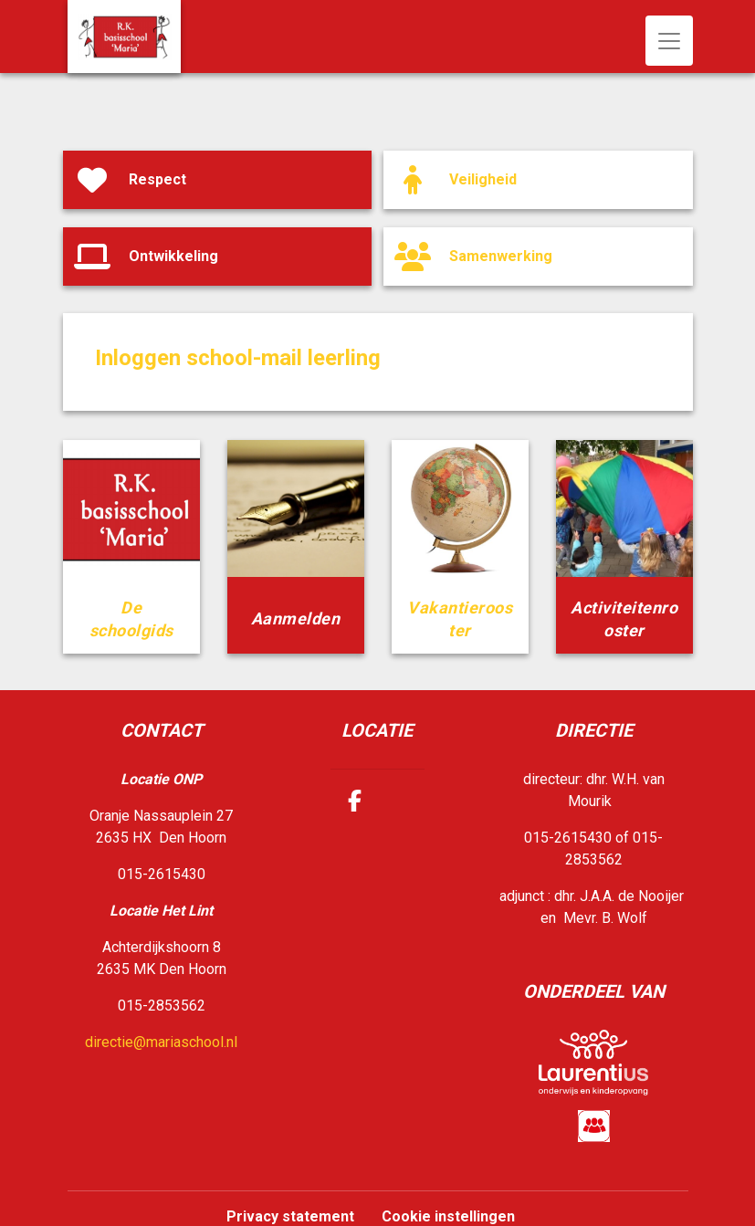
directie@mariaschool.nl (161, 1042)
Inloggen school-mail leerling (238, 358)
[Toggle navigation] (669, 41)
